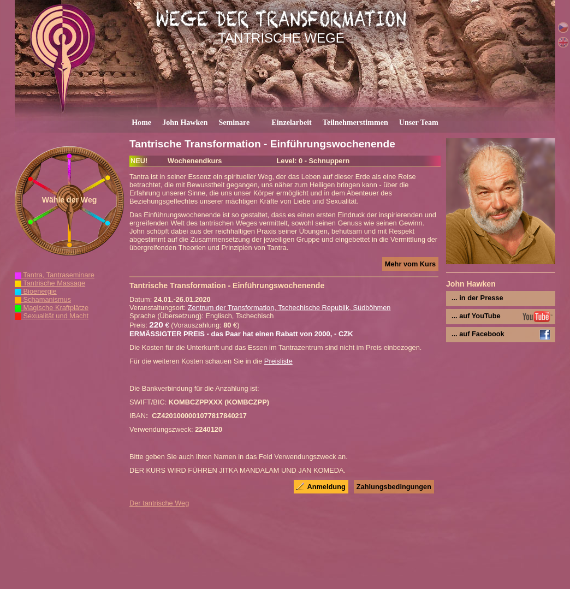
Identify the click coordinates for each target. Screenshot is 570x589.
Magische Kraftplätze (51, 308)
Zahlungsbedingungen (394, 487)
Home (141, 122)
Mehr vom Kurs (410, 264)
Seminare (234, 122)
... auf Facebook (478, 334)
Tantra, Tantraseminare (54, 275)
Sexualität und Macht (51, 316)
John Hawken (184, 122)
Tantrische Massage (50, 283)
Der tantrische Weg (159, 503)
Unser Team (418, 122)
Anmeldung (326, 487)
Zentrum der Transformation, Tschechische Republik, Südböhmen (289, 308)
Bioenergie (36, 291)
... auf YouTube (476, 316)
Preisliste (278, 361)
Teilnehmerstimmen (355, 122)
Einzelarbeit (291, 122)
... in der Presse (477, 298)
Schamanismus (43, 299)
